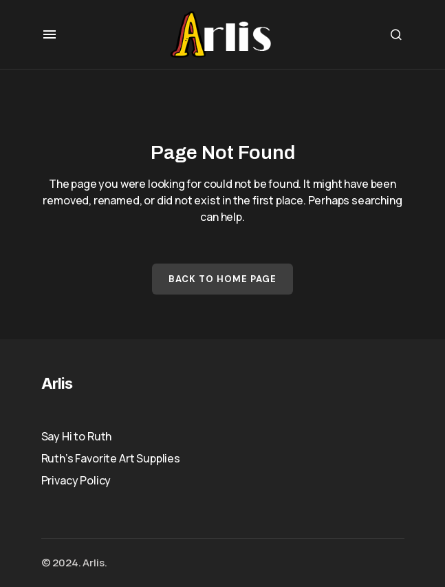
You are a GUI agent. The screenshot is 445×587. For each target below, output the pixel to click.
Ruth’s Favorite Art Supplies (111, 458)
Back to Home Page (223, 279)
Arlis (57, 383)
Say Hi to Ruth (76, 436)
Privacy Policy (76, 480)
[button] (49, 34)
